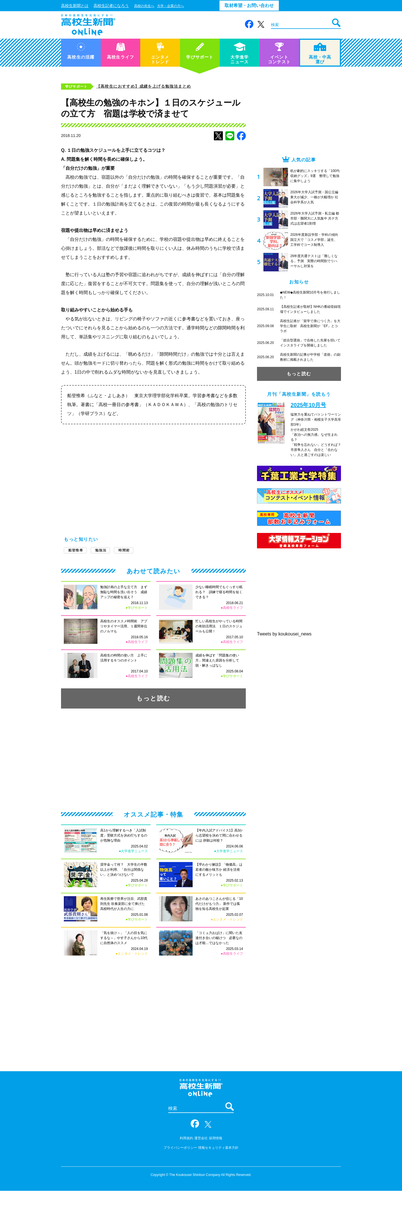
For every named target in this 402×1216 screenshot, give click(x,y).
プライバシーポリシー (180, 1148)
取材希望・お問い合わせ (249, 5)
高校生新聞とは (74, 5)
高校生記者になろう (111, 5)
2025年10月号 (308, 405)
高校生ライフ (120, 51)
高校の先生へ (144, 6)
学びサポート (199, 51)
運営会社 (201, 1138)
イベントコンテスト (279, 53)
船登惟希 (75, 550)
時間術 (124, 550)
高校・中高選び (320, 53)
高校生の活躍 (80, 51)
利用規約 (186, 1138)
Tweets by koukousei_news (284, 634)
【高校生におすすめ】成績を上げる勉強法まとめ (143, 86)
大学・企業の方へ (170, 6)
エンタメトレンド (160, 53)
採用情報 (215, 1138)
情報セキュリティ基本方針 (218, 1148)
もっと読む (153, 698)
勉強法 (100, 550)
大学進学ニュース (239, 53)
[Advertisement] (153, 472)
